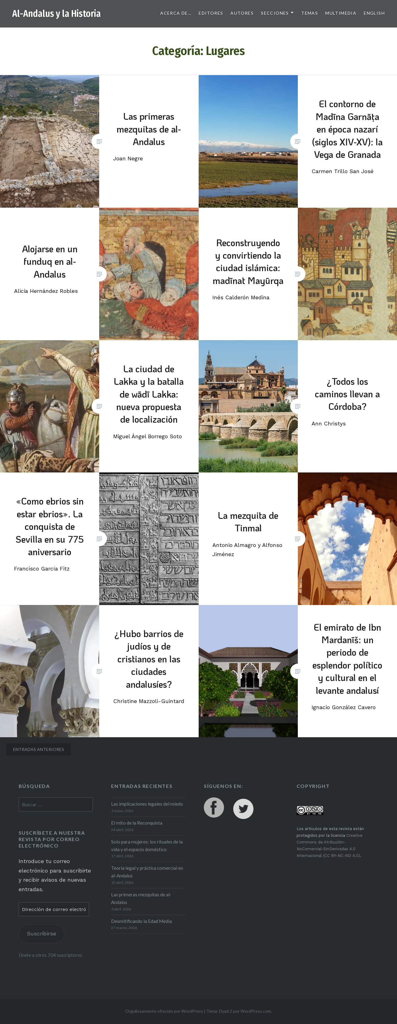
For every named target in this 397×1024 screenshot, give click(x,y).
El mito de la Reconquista (136, 822)
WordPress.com (255, 1011)
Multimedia (340, 13)
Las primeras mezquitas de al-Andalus (141, 898)
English (374, 13)
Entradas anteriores (38, 749)
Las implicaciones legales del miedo (147, 804)
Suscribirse (41, 933)
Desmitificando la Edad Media (141, 921)
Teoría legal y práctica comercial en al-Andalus (147, 871)
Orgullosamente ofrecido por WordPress (164, 1011)
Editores (211, 13)
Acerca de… (175, 13)
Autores (242, 13)
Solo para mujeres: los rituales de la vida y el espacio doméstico (147, 845)
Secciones (275, 13)
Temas (309, 13)
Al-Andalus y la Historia (56, 13)
